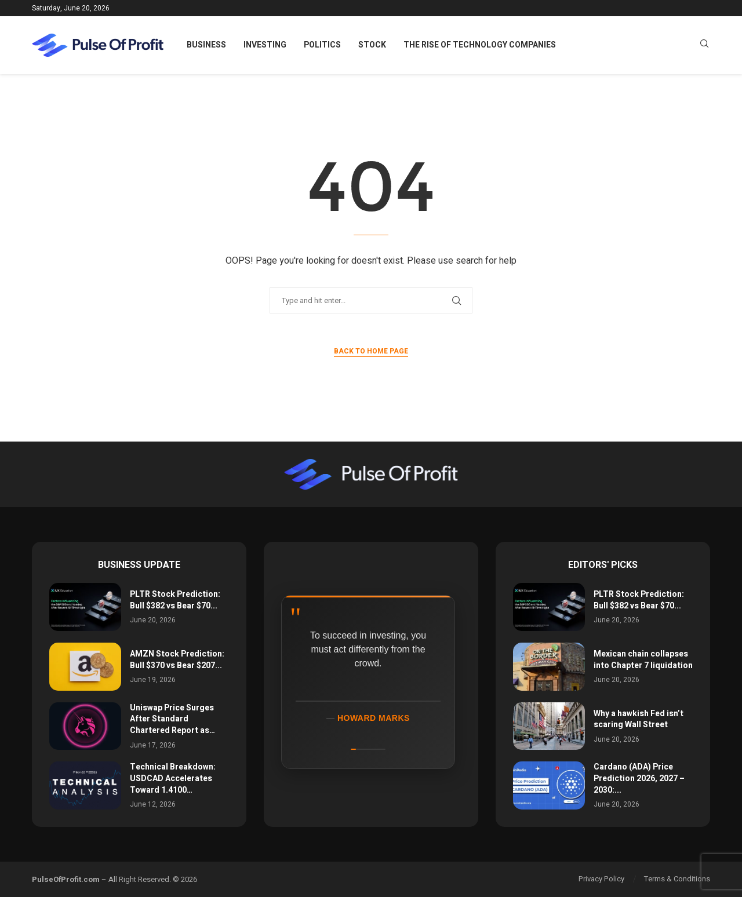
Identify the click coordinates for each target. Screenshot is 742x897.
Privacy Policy (601, 878)
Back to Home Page (371, 351)
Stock (372, 45)
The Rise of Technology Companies (479, 45)
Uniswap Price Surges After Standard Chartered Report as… (172, 719)
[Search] (704, 45)
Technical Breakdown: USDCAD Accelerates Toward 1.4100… (173, 778)
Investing (264, 45)
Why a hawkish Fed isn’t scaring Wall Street (638, 719)
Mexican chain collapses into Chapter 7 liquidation (643, 660)
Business (206, 45)
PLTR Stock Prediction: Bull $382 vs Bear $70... (175, 600)
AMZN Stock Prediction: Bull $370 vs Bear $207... (177, 660)
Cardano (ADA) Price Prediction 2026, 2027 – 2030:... (639, 778)
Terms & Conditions (677, 878)
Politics (322, 45)
